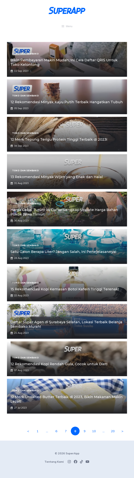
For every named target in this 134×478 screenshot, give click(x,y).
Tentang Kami (54, 461)
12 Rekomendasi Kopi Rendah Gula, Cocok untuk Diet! (58, 364)
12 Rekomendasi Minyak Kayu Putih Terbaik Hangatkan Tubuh (66, 102)
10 (94, 431)
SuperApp (72, 453)
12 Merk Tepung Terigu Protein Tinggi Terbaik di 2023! (58, 139)
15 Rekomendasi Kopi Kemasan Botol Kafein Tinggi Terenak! (64, 289)
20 (113, 431)
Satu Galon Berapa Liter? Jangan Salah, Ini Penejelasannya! (63, 252)
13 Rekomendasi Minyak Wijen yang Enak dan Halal (56, 177)
